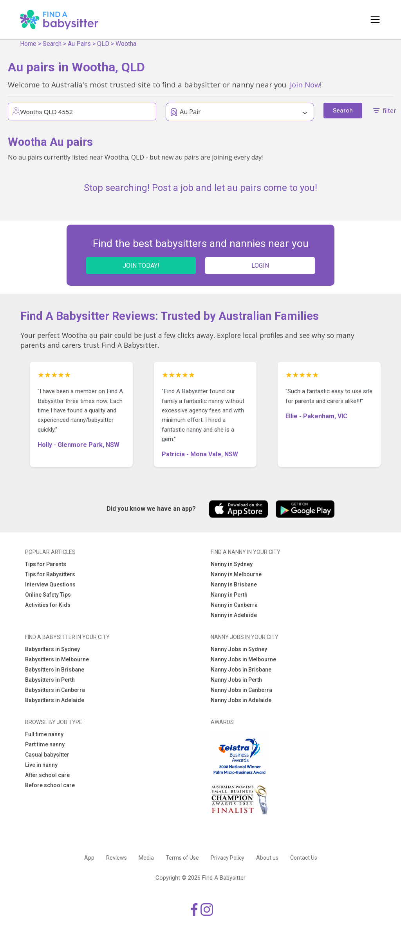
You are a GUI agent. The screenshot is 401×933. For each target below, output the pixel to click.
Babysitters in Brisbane (54, 669)
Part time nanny (45, 744)
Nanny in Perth (229, 595)
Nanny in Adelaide (234, 615)
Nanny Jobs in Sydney (239, 649)
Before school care (50, 785)
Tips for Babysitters (50, 574)
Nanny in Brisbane (234, 584)
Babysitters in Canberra (55, 690)
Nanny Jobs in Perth (236, 680)
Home (28, 43)
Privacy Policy (227, 858)
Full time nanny (44, 734)
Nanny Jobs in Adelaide (241, 700)
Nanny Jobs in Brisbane (241, 669)
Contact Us (303, 858)
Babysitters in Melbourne (57, 659)
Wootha (126, 43)
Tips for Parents (45, 564)
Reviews (116, 858)
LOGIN (260, 265)
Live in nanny (41, 765)
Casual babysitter (47, 754)
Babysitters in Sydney (52, 649)
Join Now (305, 84)
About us (267, 858)
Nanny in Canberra (234, 605)
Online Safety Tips (48, 595)
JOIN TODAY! (141, 265)
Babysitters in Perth (50, 680)
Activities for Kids (47, 605)
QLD (103, 43)
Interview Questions (50, 584)
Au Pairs (79, 43)
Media (146, 858)
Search (52, 43)
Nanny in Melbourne (236, 574)
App (89, 858)
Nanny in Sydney (232, 564)
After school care (47, 775)
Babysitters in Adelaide (54, 700)
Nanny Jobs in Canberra (241, 690)
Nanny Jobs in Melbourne (243, 659)
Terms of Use (182, 858)
